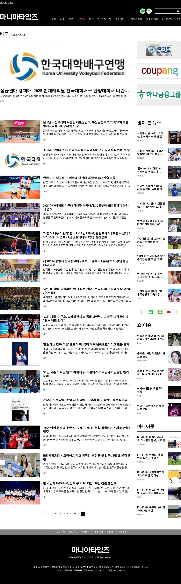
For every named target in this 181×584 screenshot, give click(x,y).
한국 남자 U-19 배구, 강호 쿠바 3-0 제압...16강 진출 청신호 (79, 483)
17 (71, 513)
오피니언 (119, 19)
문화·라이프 (152, 19)
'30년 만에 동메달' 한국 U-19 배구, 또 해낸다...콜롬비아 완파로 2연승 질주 (86, 429)
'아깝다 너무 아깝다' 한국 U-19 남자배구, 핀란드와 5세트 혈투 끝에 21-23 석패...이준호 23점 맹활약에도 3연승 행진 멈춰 (86, 235)
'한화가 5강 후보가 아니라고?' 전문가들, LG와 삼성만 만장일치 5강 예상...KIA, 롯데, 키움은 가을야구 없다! (150, 223)
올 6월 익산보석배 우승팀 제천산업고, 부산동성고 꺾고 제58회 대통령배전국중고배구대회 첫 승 (85, 124)
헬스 (91, 19)
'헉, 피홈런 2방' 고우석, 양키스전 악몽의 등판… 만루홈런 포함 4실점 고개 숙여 (151, 240)
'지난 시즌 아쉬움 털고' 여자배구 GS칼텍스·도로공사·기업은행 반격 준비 (86, 374)
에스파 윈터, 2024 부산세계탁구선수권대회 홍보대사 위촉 (151, 337)
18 (75, 513)
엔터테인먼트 (135, 19)
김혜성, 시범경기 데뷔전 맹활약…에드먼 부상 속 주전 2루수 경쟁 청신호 (150, 153)
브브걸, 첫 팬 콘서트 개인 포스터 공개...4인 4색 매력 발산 (151, 373)
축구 (71, 19)
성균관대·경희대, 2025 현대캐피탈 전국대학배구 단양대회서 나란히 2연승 (65, 90)
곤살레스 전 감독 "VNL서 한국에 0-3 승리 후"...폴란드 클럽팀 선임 (85, 400)
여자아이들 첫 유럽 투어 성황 (150, 390)
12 (52, 513)
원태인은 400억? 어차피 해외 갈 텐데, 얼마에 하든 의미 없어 (151, 188)
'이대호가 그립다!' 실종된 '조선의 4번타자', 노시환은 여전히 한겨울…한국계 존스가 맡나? (151, 205)
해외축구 (141, 462)
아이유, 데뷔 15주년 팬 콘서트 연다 (150, 408)
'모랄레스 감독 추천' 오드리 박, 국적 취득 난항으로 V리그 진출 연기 (86, 344)
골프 (53, 19)
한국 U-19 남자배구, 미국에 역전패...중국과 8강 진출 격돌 (79, 177)
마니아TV (167, 19)
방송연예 (141, 281)
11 (48, 513)
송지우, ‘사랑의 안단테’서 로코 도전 (151, 355)
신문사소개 (59, 532)
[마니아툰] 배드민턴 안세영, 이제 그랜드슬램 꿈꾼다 (150, 491)
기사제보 (86, 532)
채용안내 (73, 532)
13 (56, 513)
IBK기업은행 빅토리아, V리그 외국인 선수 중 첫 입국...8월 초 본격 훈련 (86, 457)
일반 (139, 497)
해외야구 (141, 158)
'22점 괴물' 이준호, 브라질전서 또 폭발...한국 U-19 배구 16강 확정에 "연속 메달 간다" (85, 318)
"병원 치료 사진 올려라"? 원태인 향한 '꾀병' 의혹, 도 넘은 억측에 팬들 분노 (151, 258)
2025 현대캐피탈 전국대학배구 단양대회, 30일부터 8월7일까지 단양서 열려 (85, 207)
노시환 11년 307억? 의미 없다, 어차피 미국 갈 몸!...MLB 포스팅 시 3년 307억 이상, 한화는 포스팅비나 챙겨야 (151, 135)
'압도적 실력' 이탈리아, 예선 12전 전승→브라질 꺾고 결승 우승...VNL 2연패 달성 (87, 290)
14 (60, 513)
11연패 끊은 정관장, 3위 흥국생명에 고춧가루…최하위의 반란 (151, 293)
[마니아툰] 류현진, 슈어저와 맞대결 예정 (151, 509)
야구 (62, 19)
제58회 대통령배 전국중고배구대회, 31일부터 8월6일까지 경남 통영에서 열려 (85, 262)
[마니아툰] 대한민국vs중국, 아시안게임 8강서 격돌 (151, 439)
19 (79, 513)
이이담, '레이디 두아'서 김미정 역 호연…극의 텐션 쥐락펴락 (150, 275)
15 (63, 513)
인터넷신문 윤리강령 (117, 532)
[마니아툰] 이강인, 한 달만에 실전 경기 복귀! (150, 456)
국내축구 (141, 444)
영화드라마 (141, 360)
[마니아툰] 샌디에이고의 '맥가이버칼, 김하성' (150, 474)
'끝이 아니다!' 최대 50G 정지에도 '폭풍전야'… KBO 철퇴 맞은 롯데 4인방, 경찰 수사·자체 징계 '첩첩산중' (151, 170)
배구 (2, 101)
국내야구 (141, 140)
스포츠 (81, 19)
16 (67, 513)
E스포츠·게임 (104, 19)
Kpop (139, 343)
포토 (178, 19)
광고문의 (98, 532)
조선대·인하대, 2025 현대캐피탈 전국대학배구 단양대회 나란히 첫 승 (86, 150)
